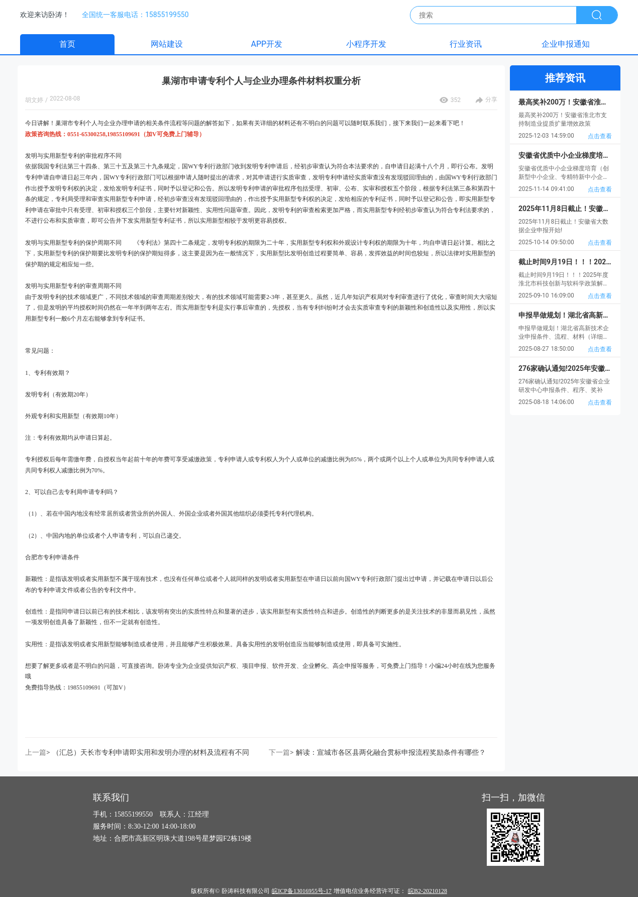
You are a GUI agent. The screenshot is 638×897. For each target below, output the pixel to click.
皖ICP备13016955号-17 (302, 890)
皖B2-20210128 (427, 890)
